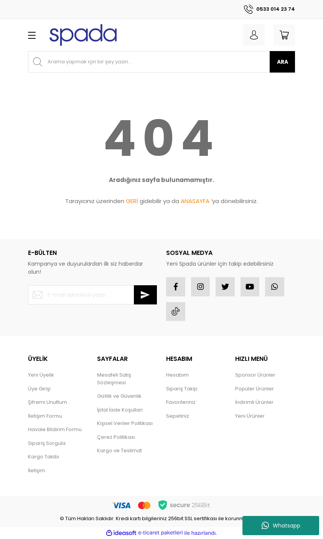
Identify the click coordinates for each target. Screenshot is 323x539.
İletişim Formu (45, 416)
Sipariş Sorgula (47, 443)
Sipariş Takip (182, 389)
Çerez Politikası (116, 437)
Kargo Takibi (43, 457)
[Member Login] (253, 35)
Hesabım (177, 375)
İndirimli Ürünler (254, 402)
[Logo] (83, 35)
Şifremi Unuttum (47, 402)
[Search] (161, 62)
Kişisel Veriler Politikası (125, 423)
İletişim (36, 471)
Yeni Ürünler (250, 416)
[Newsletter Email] (92, 294)
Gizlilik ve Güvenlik (119, 396)
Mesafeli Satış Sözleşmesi (114, 379)
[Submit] (145, 294)
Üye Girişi (39, 389)
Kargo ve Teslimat (119, 451)
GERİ (132, 201)
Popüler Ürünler (254, 389)
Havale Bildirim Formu (55, 429)
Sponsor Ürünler (255, 375)
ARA (282, 62)
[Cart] (284, 35)
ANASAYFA (195, 201)
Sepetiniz (177, 416)
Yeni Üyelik (41, 375)
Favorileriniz (181, 402)
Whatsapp (281, 525)
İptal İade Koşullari (120, 410)
